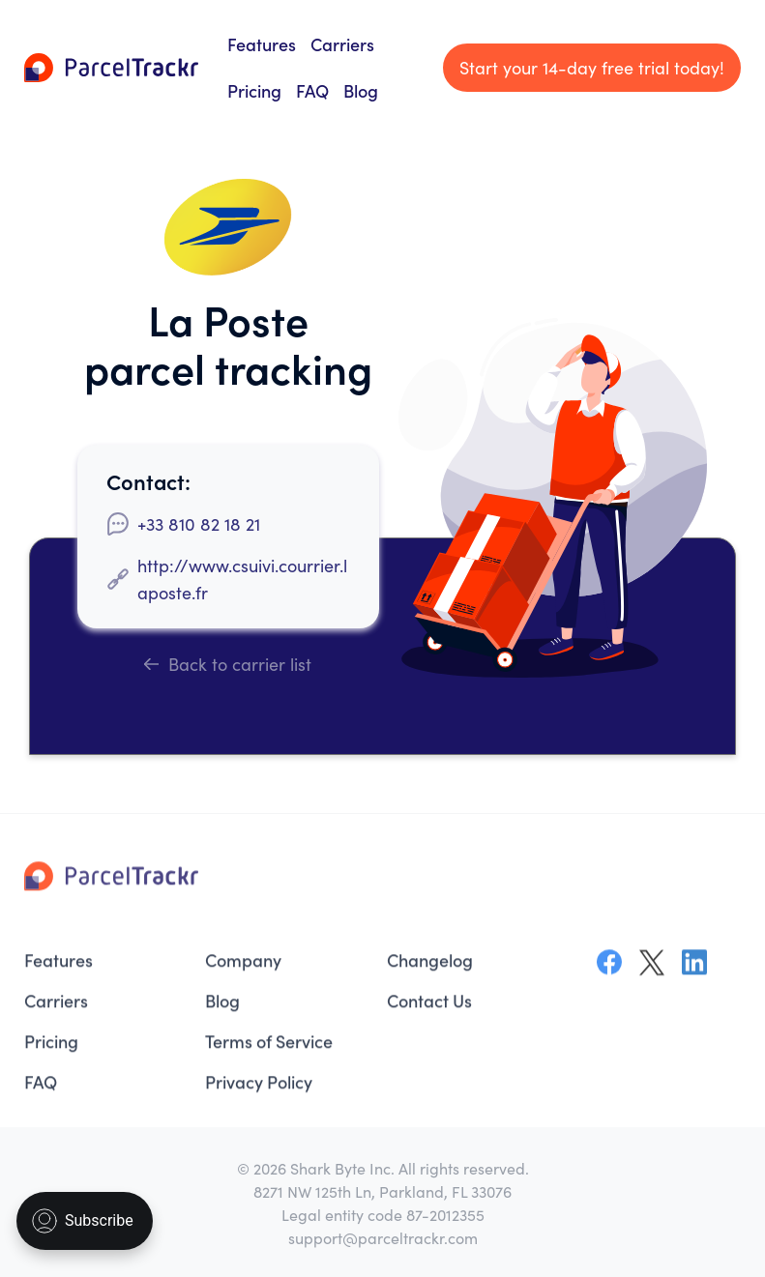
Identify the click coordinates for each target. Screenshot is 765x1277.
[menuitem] (105, 965)
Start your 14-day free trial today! (591, 67)
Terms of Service (269, 1046)
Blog (360, 90)
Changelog (430, 965)
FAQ (312, 90)
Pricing (254, 90)
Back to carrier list (227, 664)
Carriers (342, 44)
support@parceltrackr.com (383, 1237)
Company (243, 965)
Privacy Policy (258, 1087)
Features (261, 44)
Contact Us (429, 1006)
